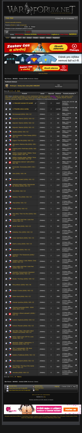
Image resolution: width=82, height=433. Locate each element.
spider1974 (8, 97)
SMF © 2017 (40, 394)
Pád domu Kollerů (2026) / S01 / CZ (23, 179)
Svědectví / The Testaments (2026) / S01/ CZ (23, 255)
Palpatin (27, 99)
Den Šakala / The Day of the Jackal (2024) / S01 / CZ (23, 366)
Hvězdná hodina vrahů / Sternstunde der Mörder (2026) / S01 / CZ (24, 185)
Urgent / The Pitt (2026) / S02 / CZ (23, 140)
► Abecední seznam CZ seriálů (23, 103)
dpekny (67, 96)
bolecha (30, 97)
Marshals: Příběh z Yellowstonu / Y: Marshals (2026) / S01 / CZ (23, 343)
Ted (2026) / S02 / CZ (19, 191)
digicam (20, 97)
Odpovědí (51, 93)
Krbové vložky (57, 417)
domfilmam (16, 96)
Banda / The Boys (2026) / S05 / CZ (23, 279)
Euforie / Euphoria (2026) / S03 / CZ (23, 320)
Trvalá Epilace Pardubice (28, 416)
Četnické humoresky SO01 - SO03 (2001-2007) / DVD (23, 308)
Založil (42, 93)
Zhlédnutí (58, 93)
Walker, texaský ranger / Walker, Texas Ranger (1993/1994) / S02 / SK (24, 158)
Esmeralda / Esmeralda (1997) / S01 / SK (24, 167)
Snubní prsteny (69, 416)
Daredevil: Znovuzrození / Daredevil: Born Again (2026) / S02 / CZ (24, 273)
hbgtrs (39, 97)
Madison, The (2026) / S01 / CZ (22, 197)
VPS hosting (45, 416)
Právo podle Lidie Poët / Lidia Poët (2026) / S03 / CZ (23, 267)
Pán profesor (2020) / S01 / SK (22, 285)
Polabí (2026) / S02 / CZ (20, 208)
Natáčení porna (38, 416)
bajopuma (24, 97)
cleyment (69, 97)
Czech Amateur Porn (54, 416)
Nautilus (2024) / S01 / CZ (20, 132)
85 (15, 91)
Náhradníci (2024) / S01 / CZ (21, 249)
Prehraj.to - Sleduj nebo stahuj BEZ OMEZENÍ (25, 86)
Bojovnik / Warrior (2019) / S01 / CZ (23, 127)
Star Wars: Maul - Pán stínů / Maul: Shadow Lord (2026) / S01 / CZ (23, 331)
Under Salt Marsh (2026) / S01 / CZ (23, 238)
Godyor (54, 97)
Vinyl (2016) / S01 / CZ (19, 203)
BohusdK (31, 99)
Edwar (36, 78)
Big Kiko (64, 97)
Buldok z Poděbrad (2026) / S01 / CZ (24, 355)
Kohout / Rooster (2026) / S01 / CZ (23, 326)
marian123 (47, 96)
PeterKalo (41, 96)
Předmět (24, 93)
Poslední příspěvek (69, 93)
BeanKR (52, 96)
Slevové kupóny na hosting (40, 417)
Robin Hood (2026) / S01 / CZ (22, 296)
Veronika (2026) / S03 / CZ (21, 372)
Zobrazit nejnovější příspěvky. (13, 22)
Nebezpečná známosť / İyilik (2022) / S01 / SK (24, 162)
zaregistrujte (23, 25)
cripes (62, 96)
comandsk (8, 99)
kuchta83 (27, 96)
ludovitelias (44, 97)
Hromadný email (8, 416)
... (14, 91)
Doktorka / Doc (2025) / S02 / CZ (22, 232)
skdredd (13, 99)
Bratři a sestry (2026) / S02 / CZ (22, 244)
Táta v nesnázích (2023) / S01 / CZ (23, 361)
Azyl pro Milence (17, 416)
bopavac (59, 97)
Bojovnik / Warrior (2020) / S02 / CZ (23, 123)
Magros (10, 96)
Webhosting (50, 417)
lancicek (35, 97)
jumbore (50, 97)
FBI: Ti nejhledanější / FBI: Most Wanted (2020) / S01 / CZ (22, 349)
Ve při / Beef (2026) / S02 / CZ (22, 226)
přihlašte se (13, 25)
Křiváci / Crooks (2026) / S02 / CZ (23, 290)
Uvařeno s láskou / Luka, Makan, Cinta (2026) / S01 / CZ (24, 261)
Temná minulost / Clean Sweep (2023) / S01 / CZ (24, 136)
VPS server (62, 416)
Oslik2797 (21, 99)
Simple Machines (46, 394)
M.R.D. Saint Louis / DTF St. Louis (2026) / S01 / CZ (23, 337)
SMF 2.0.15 (34, 394)
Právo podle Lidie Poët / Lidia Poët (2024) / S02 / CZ (23, 220)
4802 (6, 96)
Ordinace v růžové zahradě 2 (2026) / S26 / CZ (24, 314)
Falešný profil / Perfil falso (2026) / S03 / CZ (24, 149)
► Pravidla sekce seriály (21, 109)
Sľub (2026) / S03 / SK (19, 173)
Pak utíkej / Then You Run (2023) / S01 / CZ (24, 214)
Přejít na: (57, 386)
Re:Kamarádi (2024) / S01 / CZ (22, 114)
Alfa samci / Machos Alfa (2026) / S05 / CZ (24, 145)
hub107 (71, 96)
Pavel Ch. (58, 96)
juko (17, 99)
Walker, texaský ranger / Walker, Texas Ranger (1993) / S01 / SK (24, 153)
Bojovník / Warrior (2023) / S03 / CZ (23, 118)
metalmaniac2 (34, 96)
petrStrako (22, 96)
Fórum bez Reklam (43, 73)
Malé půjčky (30, 417)
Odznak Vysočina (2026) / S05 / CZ (23, 302)
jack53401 (14, 97)
